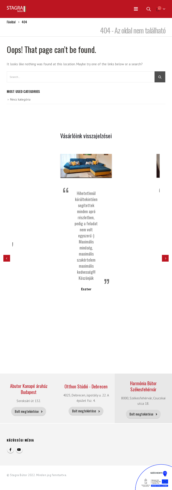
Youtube (19, 449)
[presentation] (6, 258)
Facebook (10, 449)
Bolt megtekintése (29, 411)
